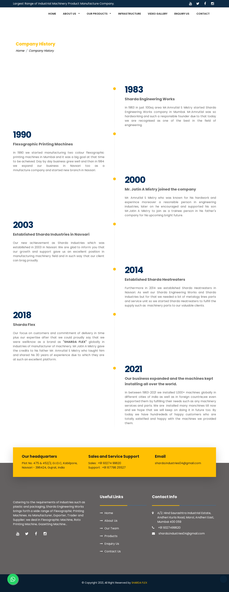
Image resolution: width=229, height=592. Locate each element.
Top (223, 579)
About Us (110, 521)
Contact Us (112, 551)
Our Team (111, 528)
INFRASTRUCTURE (129, 14)
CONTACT (203, 14)
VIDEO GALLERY (157, 14)
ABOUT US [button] (70, 14)
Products (110, 536)
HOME (52, 14)
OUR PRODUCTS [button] (97, 14)
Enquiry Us (111, 544)
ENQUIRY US (181, 14)
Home (20, 51)
